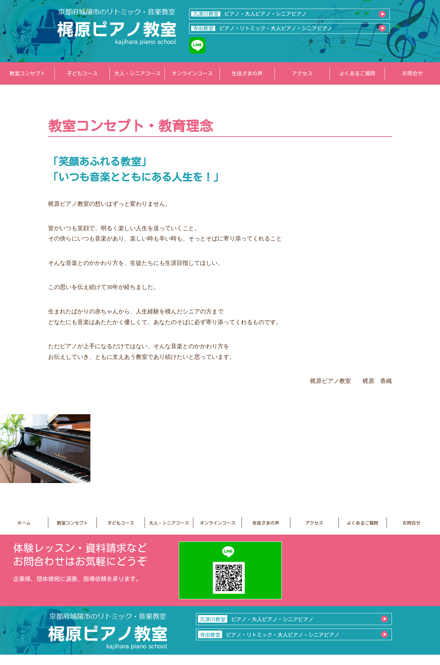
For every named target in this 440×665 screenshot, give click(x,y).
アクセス (302, 73)
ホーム (24, 523)
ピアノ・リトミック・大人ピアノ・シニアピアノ (261, 28)
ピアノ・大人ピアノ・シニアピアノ (249, 14)
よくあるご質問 (357, 73)
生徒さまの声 (247, 73)
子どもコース (82, 73)
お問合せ (412, 73)
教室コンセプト (27, 73)
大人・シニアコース (137, 73)
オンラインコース (192, 73)
